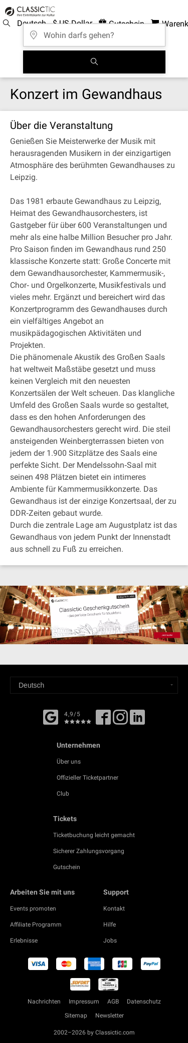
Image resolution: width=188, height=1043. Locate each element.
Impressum (84, 1001)
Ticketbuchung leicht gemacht (94, 835)
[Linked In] (137, 720)
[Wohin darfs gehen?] (94, 31)
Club (63, 793)
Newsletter (109, 1015)
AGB (113, 1001)
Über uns (69, 761)
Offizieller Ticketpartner (87, 777)
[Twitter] (120, 720)
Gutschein (66, 867)
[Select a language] (94, 685)
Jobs (110, 940)
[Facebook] (50, 716)
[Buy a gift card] (94, 615)
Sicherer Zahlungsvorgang (88, 851)
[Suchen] (94, 61)
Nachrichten (44, 1001)
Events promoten (33, 908)
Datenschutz (144, 1001)
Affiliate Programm (36, 924)
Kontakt (114, 908)
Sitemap (76, 1015)
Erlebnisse (24, 940)
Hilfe (109, 924)
